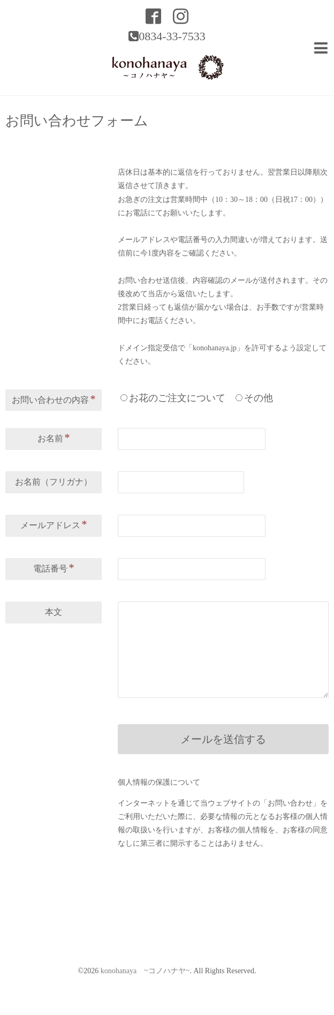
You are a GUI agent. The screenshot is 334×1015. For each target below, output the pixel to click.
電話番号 (53, 568)
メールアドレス (53, 524)
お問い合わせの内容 (54, 399)
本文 (53, 611)
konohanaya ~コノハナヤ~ (145, 971)
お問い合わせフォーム (76, 121)
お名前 (53, 437)
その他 (258, 398)
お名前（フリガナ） (53, 481)
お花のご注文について (177, 398)
